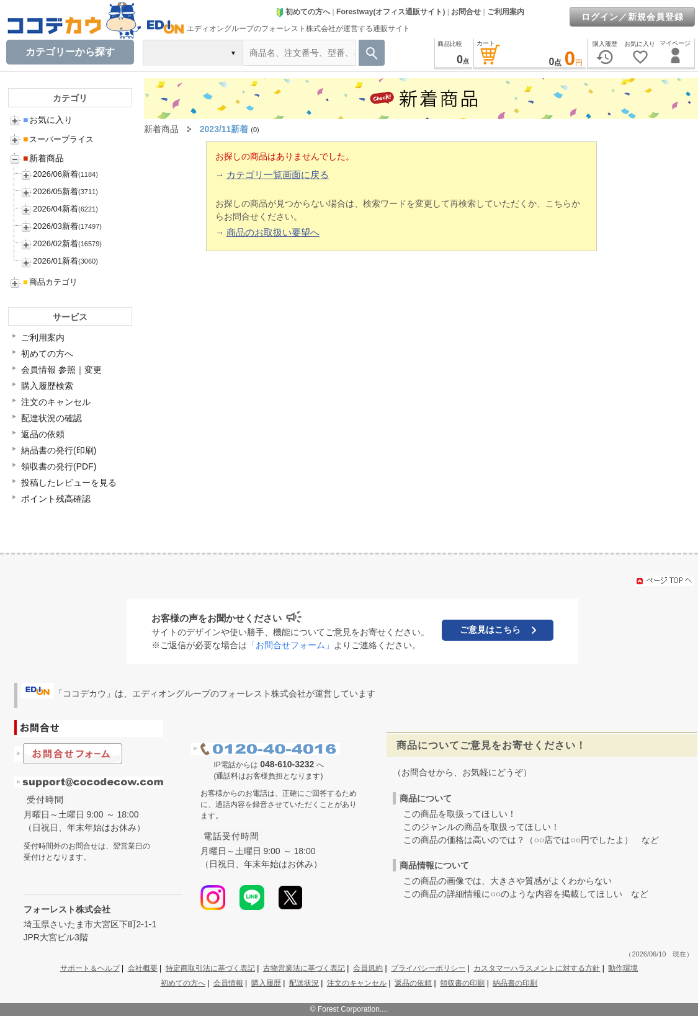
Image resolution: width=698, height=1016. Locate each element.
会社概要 (143, 968)
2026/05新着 (55, 191)
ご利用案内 (505, 11)
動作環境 (623, 968)
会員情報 (228, 983)
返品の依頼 (43, 434)
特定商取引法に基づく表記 (210, 968)
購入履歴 (266, 983)
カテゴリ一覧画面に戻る (277, 174)
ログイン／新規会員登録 (632, 17)
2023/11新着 (224, 129)
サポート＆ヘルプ (90, 968)
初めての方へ (302, 11)
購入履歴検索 (47, 386)
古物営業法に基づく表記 (304, 968)
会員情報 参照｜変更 (61, 370)
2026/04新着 (55, 208)
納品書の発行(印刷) (58, 450)
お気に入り (48, 120)
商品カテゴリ (50, 282)
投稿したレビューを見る (69, 483)
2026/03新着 (55, 226)
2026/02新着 (55, 243)
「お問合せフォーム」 (290, 645)
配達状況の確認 (51, 418)
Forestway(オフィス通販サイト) (390, 11)
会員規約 (368, 968)
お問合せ (466, 11)
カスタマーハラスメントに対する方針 (536, 968)
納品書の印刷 (515, 983)
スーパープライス (58, 139)
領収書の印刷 (462, 983)
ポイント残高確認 (56, 499)
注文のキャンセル (56, 402)
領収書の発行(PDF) (58, 466)
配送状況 (304, 983)
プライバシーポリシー (428, 968)
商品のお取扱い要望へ (273, 232)
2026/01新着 (55, 260)
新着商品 (43, 158)
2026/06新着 (55, 174)
